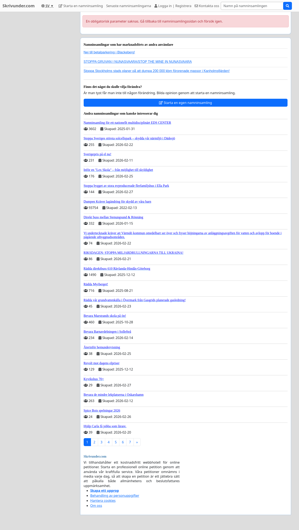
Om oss (96, 505)
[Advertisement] (39, 74)
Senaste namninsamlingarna (128, 6)
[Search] (252, 6)
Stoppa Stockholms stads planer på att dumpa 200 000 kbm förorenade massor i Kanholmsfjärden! (157, 71)
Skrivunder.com (19, 6)
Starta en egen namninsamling (185, 102)
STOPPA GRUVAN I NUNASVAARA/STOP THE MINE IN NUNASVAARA (138, 61)
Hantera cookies (103, 500)
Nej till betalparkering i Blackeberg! (109, 52)
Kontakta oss (207, 6)
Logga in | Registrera (172, 6)
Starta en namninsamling (81, 6)
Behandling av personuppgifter (114, 495)
